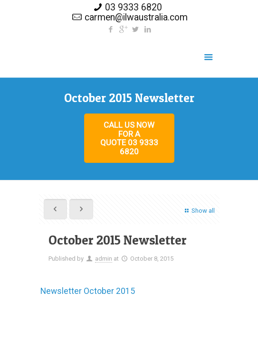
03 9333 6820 (133, 7)
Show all (198, 210)
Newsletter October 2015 (87, 291)
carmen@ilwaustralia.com (136, 17)
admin (103, 258)
